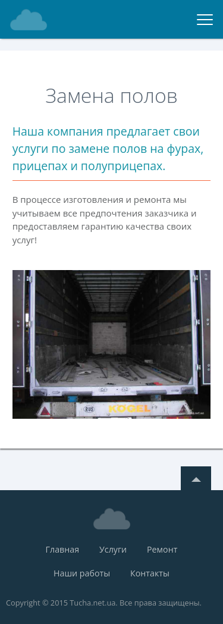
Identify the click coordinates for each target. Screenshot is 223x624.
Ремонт (162, 549)
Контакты (149, 573)
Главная (63, 549)
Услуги (113, 549)
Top (196, 478)
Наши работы (82, 573)
